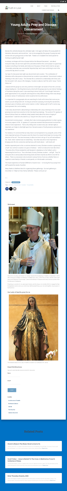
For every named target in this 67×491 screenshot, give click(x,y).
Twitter (63, 2)
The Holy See (11, 409)
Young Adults (30, 184)
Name (14, 374)
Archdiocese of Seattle (14, 400)
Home (31, 6)
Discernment (17, 184)
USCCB (10, 406)
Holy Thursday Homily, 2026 (18, 476)
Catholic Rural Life (13, 412)
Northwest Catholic (13, 403)
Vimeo (65, 2)
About (38, 6)
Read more (44, 448)
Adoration (11, 184)
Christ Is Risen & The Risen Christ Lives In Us (24, 444)
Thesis (45, 6)
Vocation (23, 184)
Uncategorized (16, 182)
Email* (14, 382)
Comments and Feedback (48, 10)
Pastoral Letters (55, 6)
